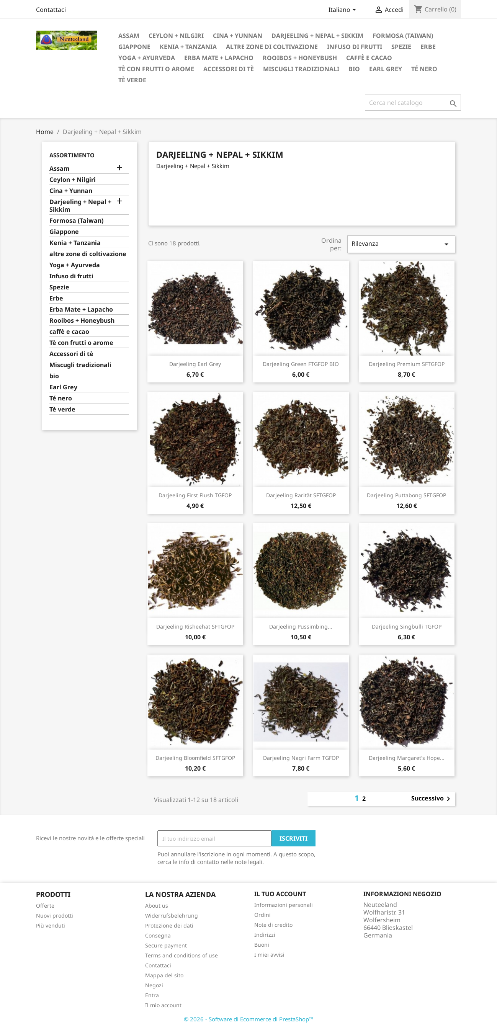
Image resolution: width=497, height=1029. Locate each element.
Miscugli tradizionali (301, 69)
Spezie (401, 46)
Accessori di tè (228, 69)
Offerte (45, 905)
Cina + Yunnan (237, 35)
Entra (152, 995)
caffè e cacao (369, 58)
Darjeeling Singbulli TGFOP (406, 626)
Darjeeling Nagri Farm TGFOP (301, 757)
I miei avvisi (269, 954)
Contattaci (51, 9)
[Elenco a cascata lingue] (344, 10)
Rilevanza (401, 244)
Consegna (158, 935)
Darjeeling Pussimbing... (300, 626)
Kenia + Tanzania (188, 46)
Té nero (424, 69)
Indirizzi (264, 934)
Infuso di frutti (354, 46)
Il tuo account (280, 894)
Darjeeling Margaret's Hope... (407, 757)
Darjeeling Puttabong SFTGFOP (406, 495)
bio (354, 69)
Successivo (432, 799)
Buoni (261, 944)
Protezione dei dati (169, 925)
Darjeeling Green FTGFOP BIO (301, 364)
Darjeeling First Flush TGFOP (195, 495)
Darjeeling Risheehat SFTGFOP (195, 626)
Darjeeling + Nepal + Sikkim (317, 35)
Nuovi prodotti (54, 915)
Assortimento (72, 155)
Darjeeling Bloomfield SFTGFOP (195, 757)
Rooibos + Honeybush (300, 58)
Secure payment (166, 945)
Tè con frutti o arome (156, 69)
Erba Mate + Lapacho (218, 58)
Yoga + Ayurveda (146, 58)
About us (156, 905)
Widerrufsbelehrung (171, 915)
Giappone (134, 46)
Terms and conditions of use (181, 955)
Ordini (262, 914)
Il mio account (163, 1005)
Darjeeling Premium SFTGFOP (407, 364)
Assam (128, 35)
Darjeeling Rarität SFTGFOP (301, 495)
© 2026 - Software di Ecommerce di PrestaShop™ (249, 1019)
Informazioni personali (283, 904)
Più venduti (50, 925)
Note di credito (273, 924)
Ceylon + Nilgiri (176, 35)
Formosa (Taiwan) (403, 35)
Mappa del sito (164, 975)
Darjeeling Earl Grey (195, 364)
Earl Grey (385, 69)
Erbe (428, 46)
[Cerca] (413, 103)
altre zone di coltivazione (272, 46)
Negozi (154, 985)
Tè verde (132, 80)
